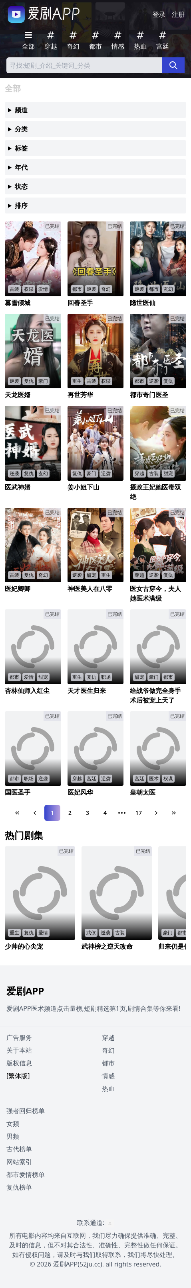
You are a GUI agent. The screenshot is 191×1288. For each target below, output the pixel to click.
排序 (21, 205)
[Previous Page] (35, 813)
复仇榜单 (19, 1187)
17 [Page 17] (138, 812)
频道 (21, 110)
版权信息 (19, 1063)
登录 (159, 14)
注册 (178, 14)
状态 (21, 186)
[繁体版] (18, 1075)
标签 (21, 148)
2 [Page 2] (70, 812)
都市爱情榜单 (25, 1174)
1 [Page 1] (52, 812)
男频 (12, 1136)
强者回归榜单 (25, 1110)
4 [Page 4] (105, 812)
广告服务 (19, 1037)
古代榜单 (19, 1149)
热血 (108, 1088)
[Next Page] (156, 813)
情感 (108, 1075)
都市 (108, 1063)
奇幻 (108, 1050)
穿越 (108, 1037)
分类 (21, 129)
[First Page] (17, 813)
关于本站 (19, 1050)
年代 (21, 167)
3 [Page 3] (87, 812)
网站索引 (19, 1161)
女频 (12, 1123)
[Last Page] (174, 813)
